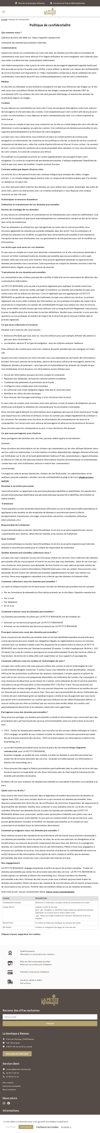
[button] (3, 11)
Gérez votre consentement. (60, 891)
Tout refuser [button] (11, 1127)
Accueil (4, 20)
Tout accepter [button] (26, 1127)
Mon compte (8, 1082)
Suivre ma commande (12, 1086)
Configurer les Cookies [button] (47, 1127)
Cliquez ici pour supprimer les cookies (20, 934)
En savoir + (66, 1127)
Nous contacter (9, 1089)
